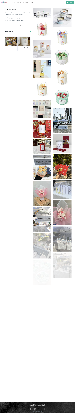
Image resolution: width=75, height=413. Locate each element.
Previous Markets (18, 31)
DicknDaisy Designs (24, 47)
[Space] (5, 2)
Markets (19, 2)
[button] (7, 43)
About (14, 2)
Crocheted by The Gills (11, 47)
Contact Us (70, 2)
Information (26, 2)
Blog (32, 2)
